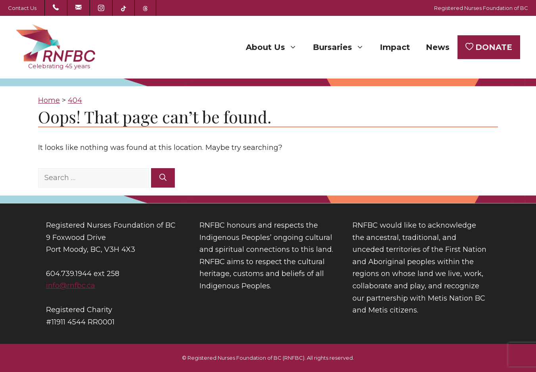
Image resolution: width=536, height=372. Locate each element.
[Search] (163, 178)
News (438, 47)
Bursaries (342, 47)
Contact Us (22, 8)
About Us (275, 47)
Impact (395, 47)
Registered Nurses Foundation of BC (481, 8)
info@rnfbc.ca (70, 285)
